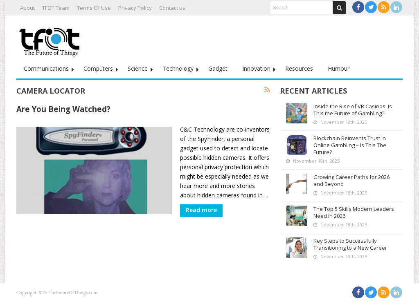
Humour (338, 68)
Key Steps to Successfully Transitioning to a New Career (350, 244)
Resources (299, 68)
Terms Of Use (94, 7)
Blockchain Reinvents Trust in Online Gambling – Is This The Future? (349, 145)
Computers (98, 68)
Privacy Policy (135, 7)
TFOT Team (56, 7)
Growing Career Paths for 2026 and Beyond (351, 180)
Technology (178, 68)
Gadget (218, 68)
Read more (201, 210)
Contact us (172, 7)
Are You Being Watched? (63, 109)
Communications (46, 68)
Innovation (256, 68)
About (27, 7)
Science (138, 68)
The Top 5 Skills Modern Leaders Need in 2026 (353, 212)
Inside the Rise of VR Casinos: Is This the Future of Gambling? (352, 110)
